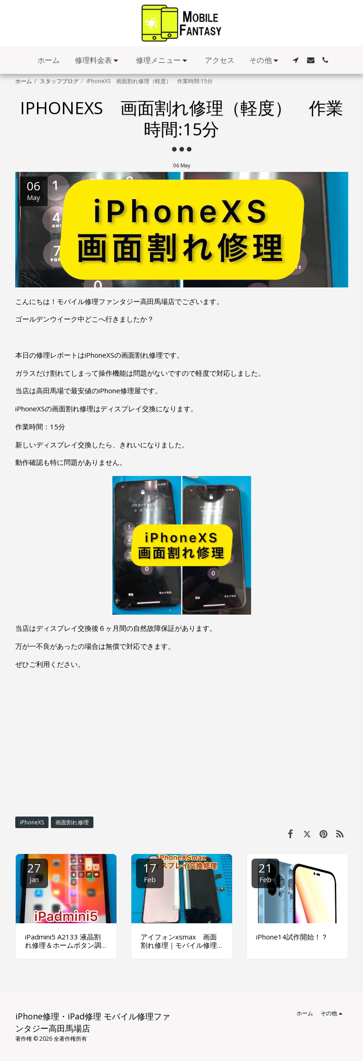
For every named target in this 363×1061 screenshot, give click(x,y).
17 (150, 872)
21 (265, 872)
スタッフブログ (59, 81)
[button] (98, 60)
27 (34, 872)
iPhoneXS (32, 822)
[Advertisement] (182, 742)
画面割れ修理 (72, 822)
